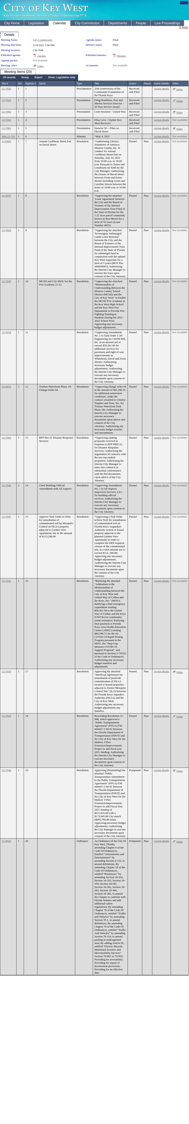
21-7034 (6, 332)
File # (5, 83)
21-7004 (6, 437)
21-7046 (6, 485)
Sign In (184, 2)
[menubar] (39, 77)
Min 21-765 (8, 136)
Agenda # (30, 83)
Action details (161, 88)
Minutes (121, 55)
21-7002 (6, 111)
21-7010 (6, 100)
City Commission (42, 39)
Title (96, 83)
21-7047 (6, 516)
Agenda (41, 55)
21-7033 (6, 671)
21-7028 (6, 230)
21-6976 (6, 195)
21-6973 (6, 386)
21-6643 (6, 840)
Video (40, 66)
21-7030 (6, 281)
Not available (40, 60)
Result (147, 83)
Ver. (20, 83)
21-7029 (6, 715)
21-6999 (6, 141)
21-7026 (6, 88)
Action (132, 83)
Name (42, 83)
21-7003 (6, 119)
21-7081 (6, 128)
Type (79, 83)
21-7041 (6, 580)
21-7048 (6, 770)
